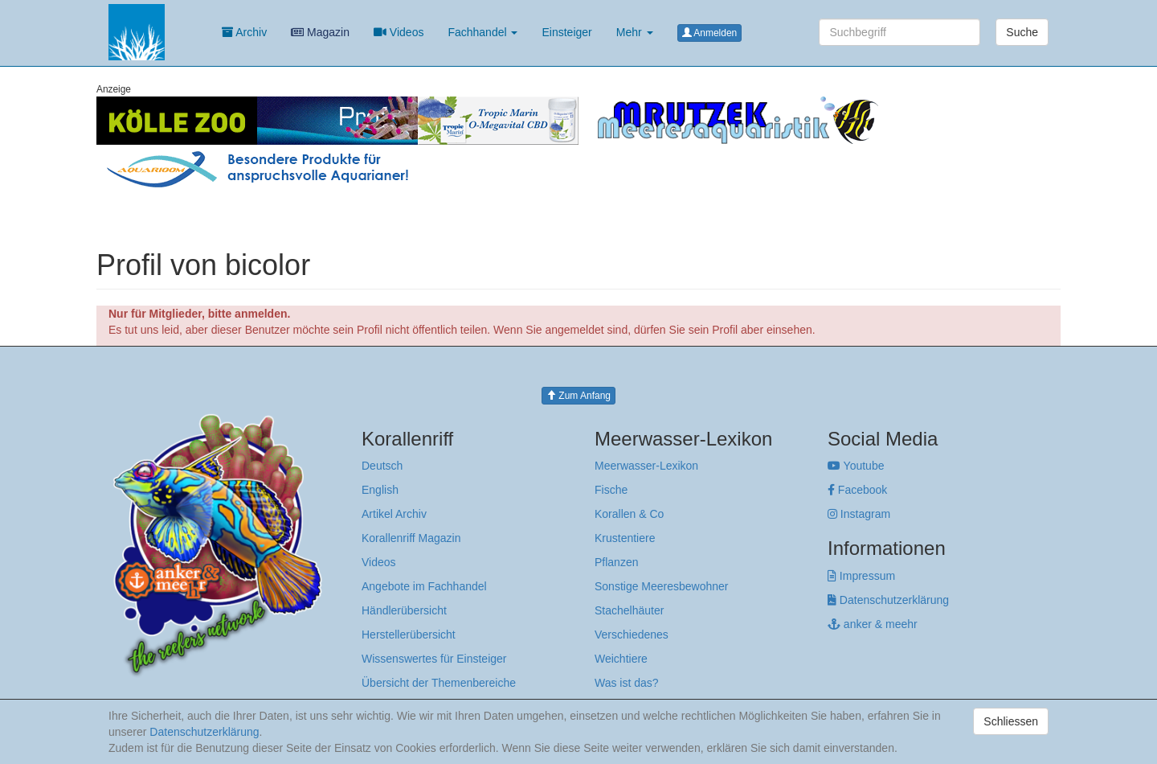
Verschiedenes (631, 634)
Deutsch (382, 465)
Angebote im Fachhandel (424, 586)
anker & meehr (873, 624)
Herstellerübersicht (409, 634)
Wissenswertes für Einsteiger (434, 658)
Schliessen (1010, 721)
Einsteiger (566, 32)
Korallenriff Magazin (411, 538)
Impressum (861, 575)
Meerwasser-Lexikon (646, 465)
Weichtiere (621, 658)
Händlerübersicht (404, 610)
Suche (1022, 32)
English (380, 489)
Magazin (320, 32)
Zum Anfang (578, 395)
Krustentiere (625, 538)
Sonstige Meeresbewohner (662, 586)
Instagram (859, 513)
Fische (611, 489)
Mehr (634, 32)
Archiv (244, 32)
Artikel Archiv (394, 513)
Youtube (856, 465)
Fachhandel (482, 32)
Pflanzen (616, 562)
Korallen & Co (629, 513)
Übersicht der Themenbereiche (439, 682)
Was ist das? (627, 682)
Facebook (857, 489)
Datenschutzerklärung (888, 600)
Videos (398, 32)
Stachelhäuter (629, 610)
